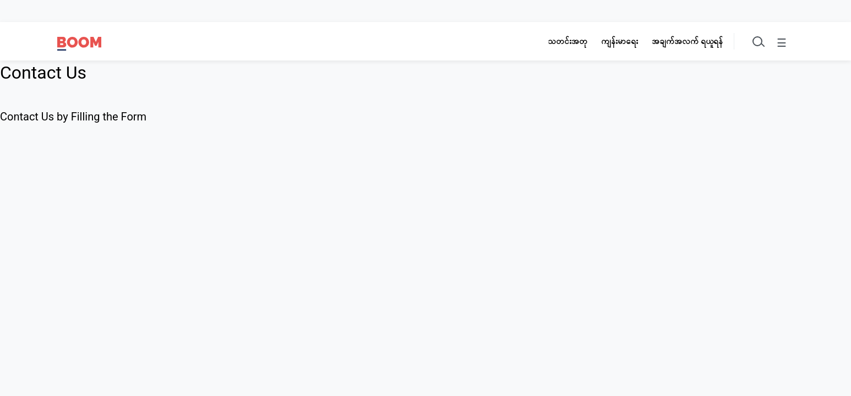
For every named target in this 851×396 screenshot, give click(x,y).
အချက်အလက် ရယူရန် (687, 41)
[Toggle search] (757, 41)
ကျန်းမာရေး (619, 41)
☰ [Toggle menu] (782, 43)
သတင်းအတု (567, 41)
